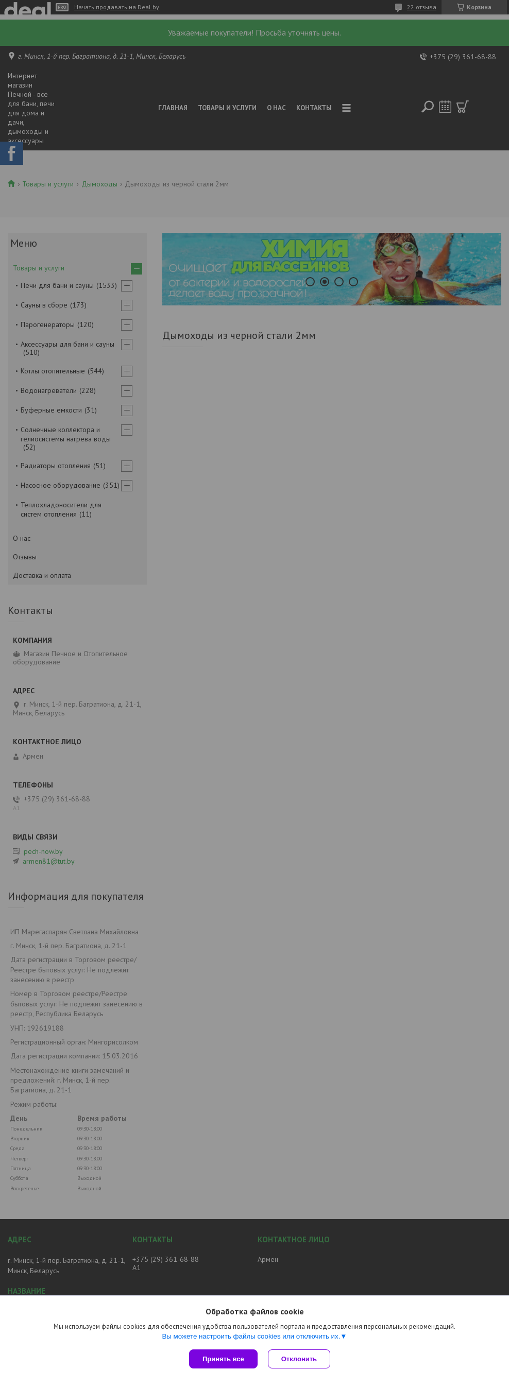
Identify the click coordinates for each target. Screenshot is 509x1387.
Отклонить (299, 1359)
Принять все (223, 1359)
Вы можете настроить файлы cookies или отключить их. (251, 1336)
